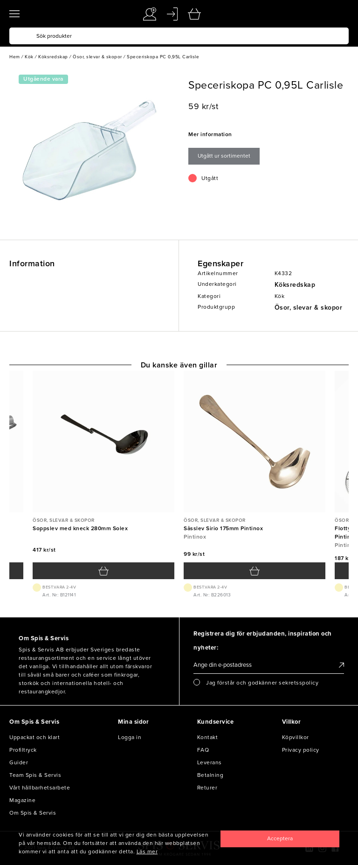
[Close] (279, 838)
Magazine (22, 800)
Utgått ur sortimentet (224, 155)
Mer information (210, 134)
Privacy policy (300, 750)
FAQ (203, 750)
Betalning (210, 775)
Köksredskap (295, 285)
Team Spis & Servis (35, 775)
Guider (18, 762)
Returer (207, 787)
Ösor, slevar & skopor (309, 307)
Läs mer (147, 851)
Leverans (209, 762)
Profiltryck (23, 750)
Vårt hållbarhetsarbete (39, 787)
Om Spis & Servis (32, 813)
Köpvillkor (295, 737)
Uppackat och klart (34, 737)
